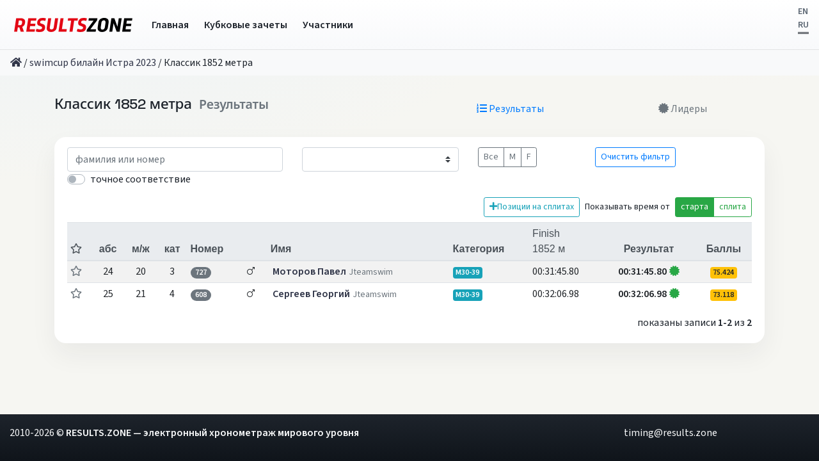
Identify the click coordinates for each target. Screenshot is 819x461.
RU (803, 25)
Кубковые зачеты (245, 25)
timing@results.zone (670, 433)
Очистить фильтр (635, 156)
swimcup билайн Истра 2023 (92, 63)
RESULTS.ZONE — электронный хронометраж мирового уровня (212, 433)
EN (803, 11)
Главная (170, 25)
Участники (328, 25)
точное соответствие (140, 179)
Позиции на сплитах (531, 206)
